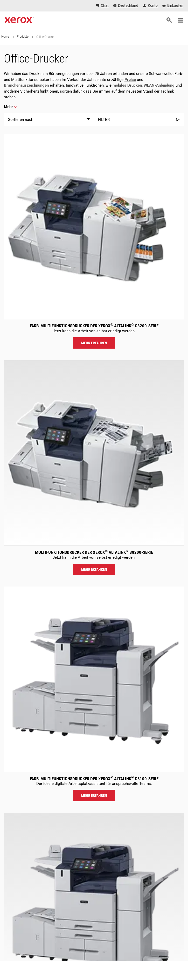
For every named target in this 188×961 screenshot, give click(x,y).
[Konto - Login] (150, 5)
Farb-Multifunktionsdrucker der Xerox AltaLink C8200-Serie (94, 325)
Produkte (23, 36)
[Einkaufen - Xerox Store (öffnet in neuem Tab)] (172, 5)
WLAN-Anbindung (159, 85)
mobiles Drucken (127, 85)
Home (5, 36)
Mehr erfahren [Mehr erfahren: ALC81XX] (94, 795)
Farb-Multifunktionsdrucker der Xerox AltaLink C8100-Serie (94, 778)
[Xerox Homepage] (19, 20)
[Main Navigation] (180, 20)
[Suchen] (169, 20)
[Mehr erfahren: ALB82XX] (94, 453)
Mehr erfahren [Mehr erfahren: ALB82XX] (94, 569)
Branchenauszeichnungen (26, 85)
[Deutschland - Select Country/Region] (125, 5)
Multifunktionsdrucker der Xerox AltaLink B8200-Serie (94, 552)
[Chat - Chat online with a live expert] (102, 5)
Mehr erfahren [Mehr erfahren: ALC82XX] (94, 343)
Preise (130, 79)
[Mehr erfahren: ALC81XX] (94, 679)
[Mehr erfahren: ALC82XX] (94, 226)
